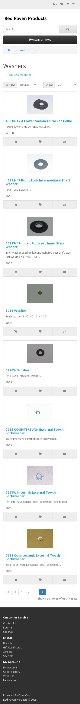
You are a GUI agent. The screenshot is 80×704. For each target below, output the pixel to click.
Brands (7, 643)
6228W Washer (17, 370)
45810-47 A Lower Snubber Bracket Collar (39, 121)
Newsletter (9, 680)
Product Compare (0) (18, 75)
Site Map (8, 632)
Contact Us (9, 623)
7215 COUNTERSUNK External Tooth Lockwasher (35, 431)
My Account (10, 667)
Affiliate (7, 652)
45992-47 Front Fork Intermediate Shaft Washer (38, 182)
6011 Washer (16, 310)
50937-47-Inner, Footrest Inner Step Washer (35, 245)
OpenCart (24, 695)
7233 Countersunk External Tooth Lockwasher (33, 557)
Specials (8, 656)
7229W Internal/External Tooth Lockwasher (31, 494)
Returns (7, 627)
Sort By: (10, 85)
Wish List (8, 676)
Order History (11, 672)
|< (7, 592)
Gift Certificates (12, 647)
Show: (49, 85)
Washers (25, 50)
